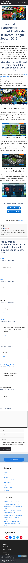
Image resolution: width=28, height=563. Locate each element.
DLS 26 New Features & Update (13, 502)
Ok (19, 556)
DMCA (5, 552)
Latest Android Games (10, 480)
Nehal (2, 259)
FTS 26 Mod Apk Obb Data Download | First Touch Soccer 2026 (13, 506)
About (5, 544)
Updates (6, 490)
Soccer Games (8, 487)
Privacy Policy (7, 549)
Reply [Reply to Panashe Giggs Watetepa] (4, 379)
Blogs (5, 475)
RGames (20, 220)
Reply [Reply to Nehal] (4, 271)
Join (1, 279)
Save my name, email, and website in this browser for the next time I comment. (14, 443)
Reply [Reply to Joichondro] (4, 312)
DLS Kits (6, 477)
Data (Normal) (15, 208)
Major (3, 226)
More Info (24, 556)
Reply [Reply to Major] (5, 335)
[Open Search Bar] (18, 2)
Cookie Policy (7, 547)
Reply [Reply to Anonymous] (4, 356)
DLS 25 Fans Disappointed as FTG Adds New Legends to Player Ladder (14, 523)
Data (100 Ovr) (15, 211)
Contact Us (6, 554)
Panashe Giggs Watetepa (8, 365)
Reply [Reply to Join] (4, 292)
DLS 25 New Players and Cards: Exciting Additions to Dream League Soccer (13, 517)
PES (5, 485)
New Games (7, 482)
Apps (5, 472)
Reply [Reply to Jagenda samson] (4, 400)
